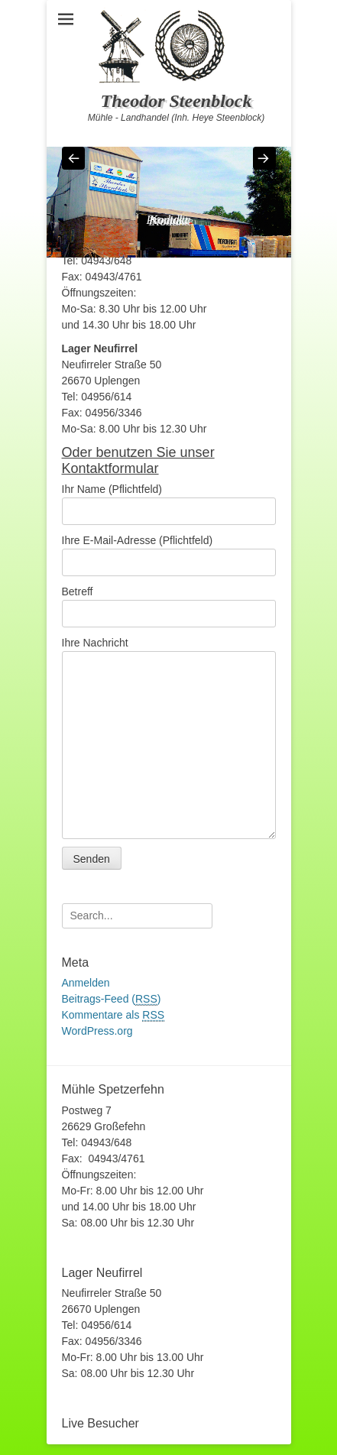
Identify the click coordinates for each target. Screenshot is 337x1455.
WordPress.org (97, 1031)
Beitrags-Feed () (111, 999)
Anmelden (86, 983)
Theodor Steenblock (176, 101)
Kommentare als (113, 1015)
